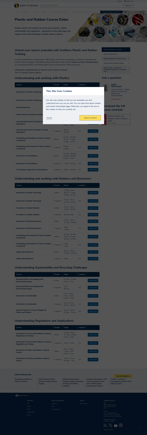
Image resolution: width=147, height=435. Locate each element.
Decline (49, 118)
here (68, 106)
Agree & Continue (90, 118)
